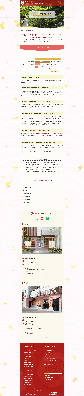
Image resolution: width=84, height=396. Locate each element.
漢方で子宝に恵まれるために (30, 350)
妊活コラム (47, 356)
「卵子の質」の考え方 (28, 354)
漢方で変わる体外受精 (28, 364)
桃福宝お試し (48, 375)
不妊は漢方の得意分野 (28, 352)
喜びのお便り (26, 358)
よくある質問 (48, 352)
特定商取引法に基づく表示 (51, 360)
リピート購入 (48, 379)
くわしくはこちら (43, 276)
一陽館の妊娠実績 (27, 362)
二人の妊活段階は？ (27, 196)
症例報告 (25, 360)
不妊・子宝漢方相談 (49, 368)
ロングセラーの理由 (49, 377)
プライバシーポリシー (50, 358)
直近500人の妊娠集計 (28, 376)
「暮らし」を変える (27, 202)
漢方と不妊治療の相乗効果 (29, 356)
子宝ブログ (47, 354)
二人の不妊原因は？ (27, 199)
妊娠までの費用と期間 (28, 366)
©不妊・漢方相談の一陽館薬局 (42, 391)
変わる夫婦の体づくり (27, 190)
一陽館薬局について (49, 350)
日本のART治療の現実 (27, 193)
